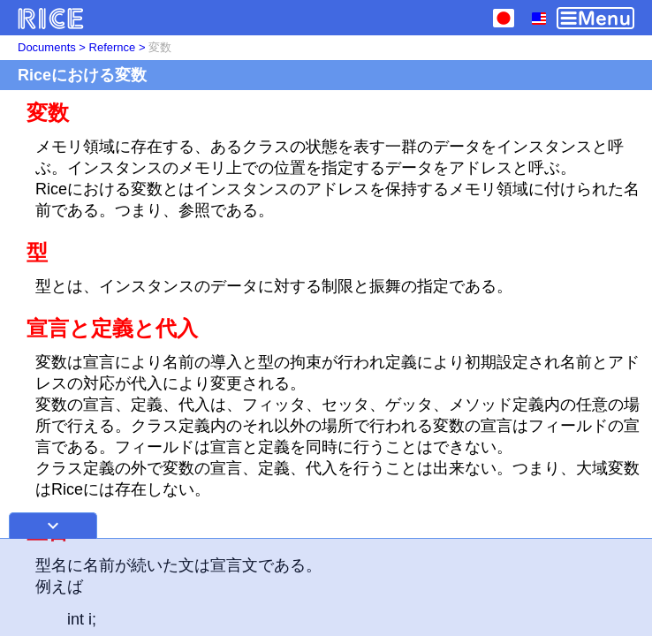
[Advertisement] (326, 587)
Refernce (112, 47)
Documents (47, 47)
